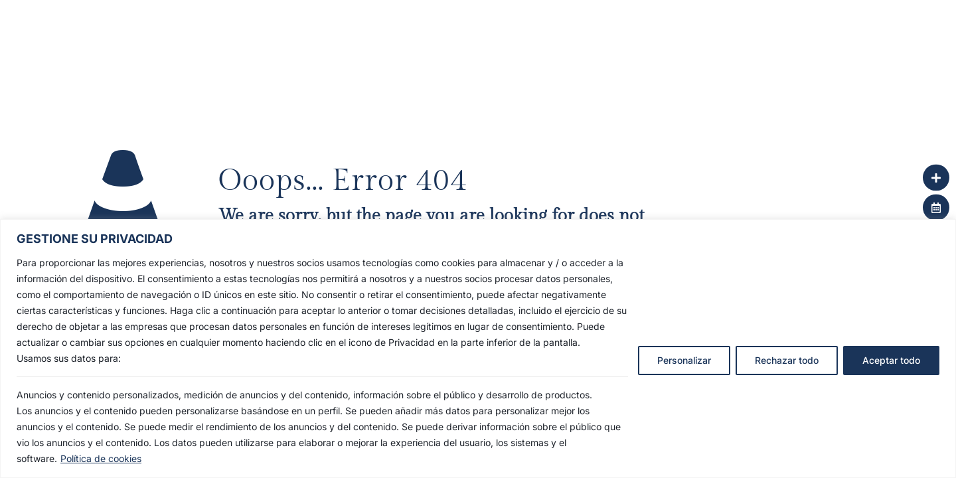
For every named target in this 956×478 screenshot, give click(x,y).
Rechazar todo (787, 360)
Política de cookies (100, 458)
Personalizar (684, 360)
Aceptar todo (891, 360)
